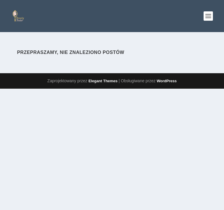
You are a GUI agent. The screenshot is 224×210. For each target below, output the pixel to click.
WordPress (166, 81)
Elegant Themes (103, 81)
